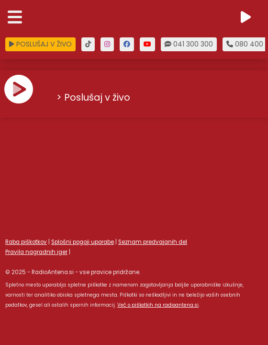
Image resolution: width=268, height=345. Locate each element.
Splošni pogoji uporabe (82, 242)
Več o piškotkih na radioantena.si (158, 305)
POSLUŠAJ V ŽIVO (40, 44)
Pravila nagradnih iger (36, 252)
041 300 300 (189, 44)
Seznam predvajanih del (152, 242)
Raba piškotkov (26, 242)
